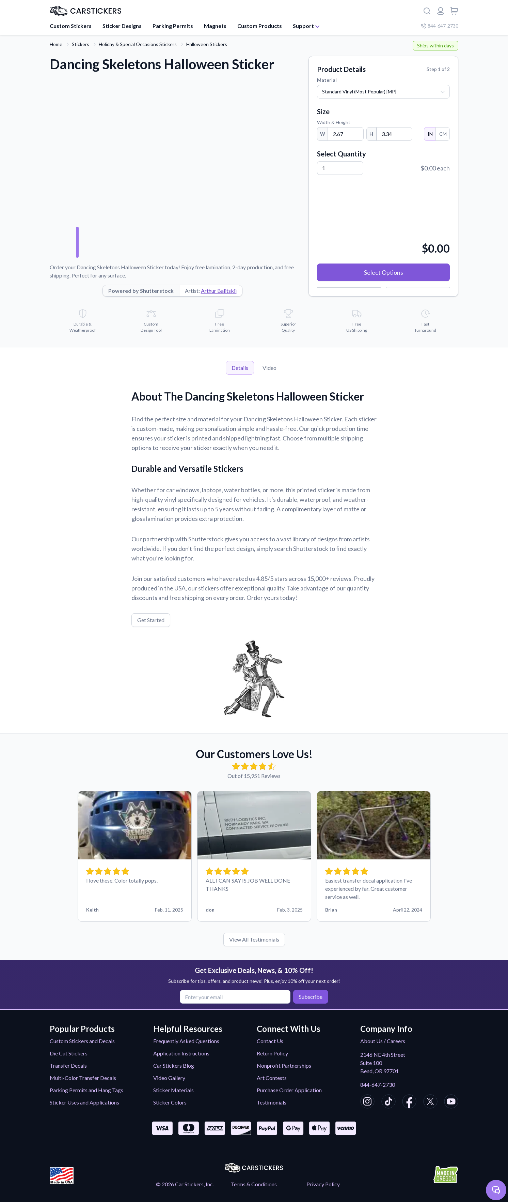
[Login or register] (440, 11)
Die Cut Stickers (69, 1053)
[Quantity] (340, 168)
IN (430, 134)
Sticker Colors (170, 1102)
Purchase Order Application (289, 1090)
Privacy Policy (323, 1184)
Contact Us (270, 1041)
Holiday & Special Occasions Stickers (138, 44)
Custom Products (259, 25)
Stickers (80, 44)
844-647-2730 (377, 1084)
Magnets (215, 25)
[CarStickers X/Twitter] (430, 1102)
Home (56, 44)
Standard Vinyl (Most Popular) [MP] (359, 91)
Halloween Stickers (206, 44)
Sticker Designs (122, 25)
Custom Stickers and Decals (82, 1041)
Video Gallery (169, 1078)
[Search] (427, 11)
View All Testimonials (254, 939)
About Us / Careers (382, 1041)
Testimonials (271, 1102)
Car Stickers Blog (173, 1065)
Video (269, 367)
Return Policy (272, 1053)
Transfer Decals (68, 1065)
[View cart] (454, 11)
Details (240, 367)
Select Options (383, 272)
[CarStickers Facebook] (409, 1102)
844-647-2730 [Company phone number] (439, 26)
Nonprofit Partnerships (284, 1065)
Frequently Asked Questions (186, 1041)
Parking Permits (173, 25)
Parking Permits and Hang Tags (86, 1090)
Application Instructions (181, 1053)
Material (327, 80)
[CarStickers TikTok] (388, 1102)
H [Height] (371, 134)
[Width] (346, 134)
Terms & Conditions (254, 1184)
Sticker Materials (173, 1090)
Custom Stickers (71, 25)
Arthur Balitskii (219, 290)
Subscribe (309, 996)
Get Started (150, 620)
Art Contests (272, 1078)
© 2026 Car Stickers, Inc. (185, 1184)
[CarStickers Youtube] (451, 1102)
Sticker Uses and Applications (84, 1102)
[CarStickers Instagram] (367, 1102)
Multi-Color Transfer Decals (83, 1078)
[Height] (394, 134)
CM (443, 134)
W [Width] (322, 134)
